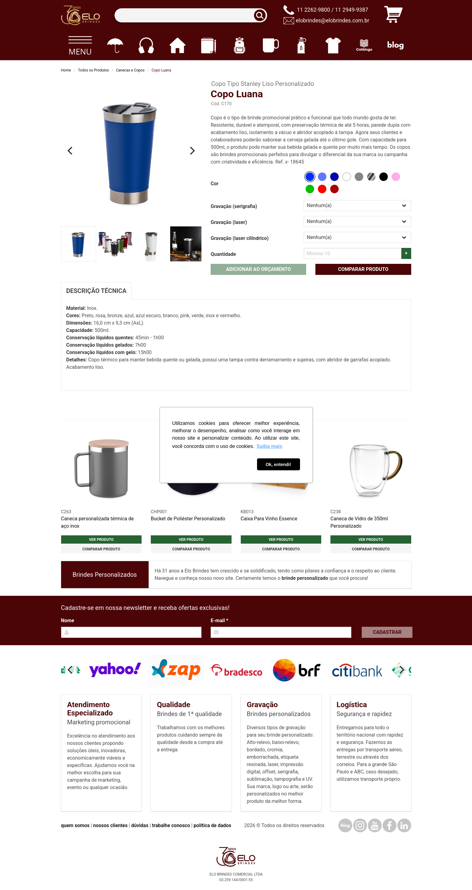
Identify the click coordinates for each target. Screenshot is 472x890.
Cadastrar (387, 632)
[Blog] (395, 45)
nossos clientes (110, 825)
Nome (67, 620)
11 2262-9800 (313, 10)
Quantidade (223, 254)
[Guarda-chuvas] (115, 45)
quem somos (75, 825)
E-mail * (219, 620)
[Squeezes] (302, 45)
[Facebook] (389, 825)
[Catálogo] (364, 45)
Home (66, 70)
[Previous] (71, 150)
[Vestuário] (333, 45)
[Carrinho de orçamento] (393, 15)
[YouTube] (375, 825)
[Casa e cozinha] (177, 45)
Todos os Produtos (93, 70)
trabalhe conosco (171, 825)
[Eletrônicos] (146, 45)
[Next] (191, 150)
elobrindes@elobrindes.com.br (332, 20)
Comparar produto (363, 269)
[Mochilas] (239, 45)
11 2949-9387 (351, 10)
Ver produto (101, 539)
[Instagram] (360, 825)
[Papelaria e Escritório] (208, 45)
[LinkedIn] (404, 825)
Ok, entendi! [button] (278, 464)
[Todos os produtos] (80, 45)
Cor (214, 184)
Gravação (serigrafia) (234, 206)
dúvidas (139, 825)
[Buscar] (261, 15)
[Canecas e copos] (270, 45)
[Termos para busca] (191, 15)
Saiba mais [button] (270, 446)
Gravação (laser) (229, 222)
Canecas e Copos (130, 70)
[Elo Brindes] (80, 15)
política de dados (212, 825)
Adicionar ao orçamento (258, 269)
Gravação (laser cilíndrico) (240, 238)
